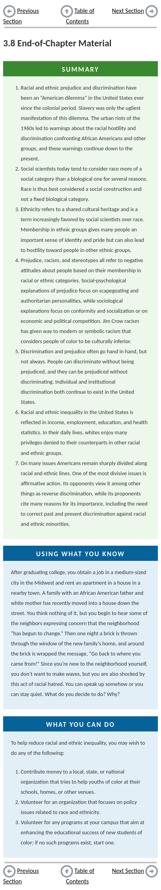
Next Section (128, 10)
